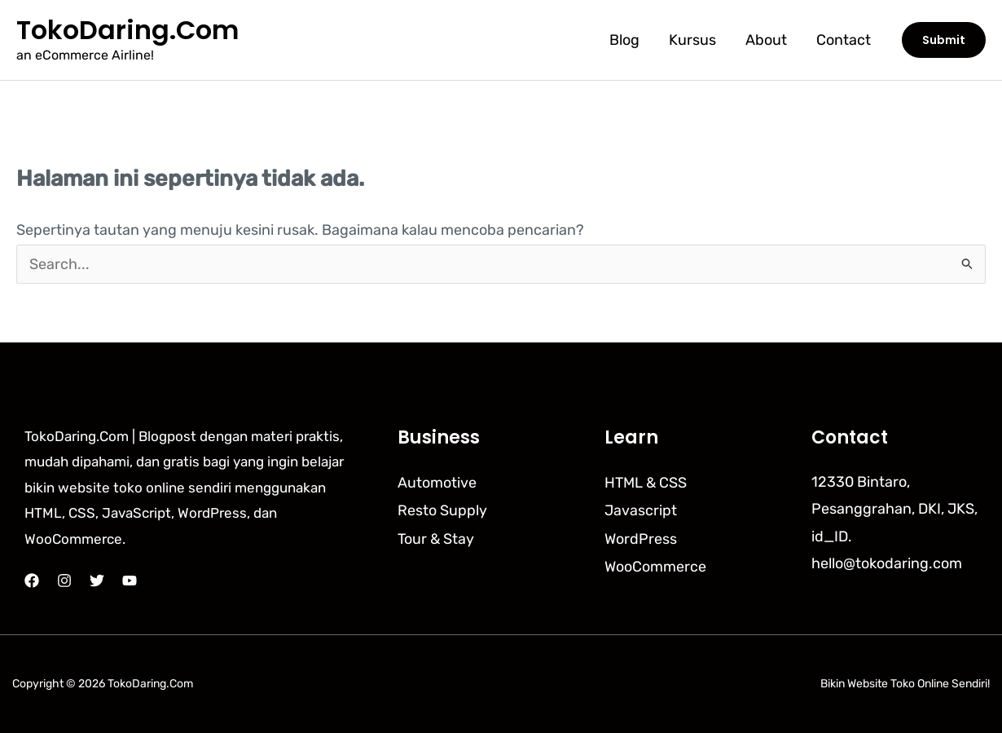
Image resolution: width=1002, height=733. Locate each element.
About (766, 40)
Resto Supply (442, 509)
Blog (624, 40)
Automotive (437, 482)
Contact (843, 40)
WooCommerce (655, 563)
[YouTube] (129, 580)
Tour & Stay (436, 536)
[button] (944, 40)
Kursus (692, 40)
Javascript (640, 509)
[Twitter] (97, 580)
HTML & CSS (645, 482)
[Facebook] (31, 580)
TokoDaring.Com (127, 29)
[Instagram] (64, 580)
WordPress (640, 536)
